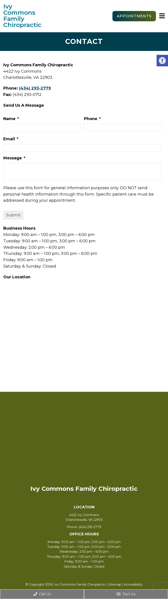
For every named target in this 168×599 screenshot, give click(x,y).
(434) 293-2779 (35, 88)
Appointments (134, 16)
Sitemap (114, 584)
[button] (162, 60)
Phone (92, 118)
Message (14, 158)
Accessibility (133, 584)
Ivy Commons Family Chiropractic (21, 15)
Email (10, 139)
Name (11, 118)
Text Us (126, 594)
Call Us (42, 594)
